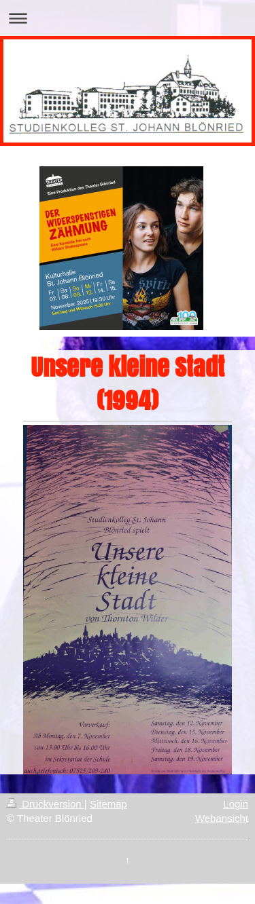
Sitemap (108, 804)
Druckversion (45, 804)
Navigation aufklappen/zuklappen (127, 18)
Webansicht (221, 818)
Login (235, 804)
